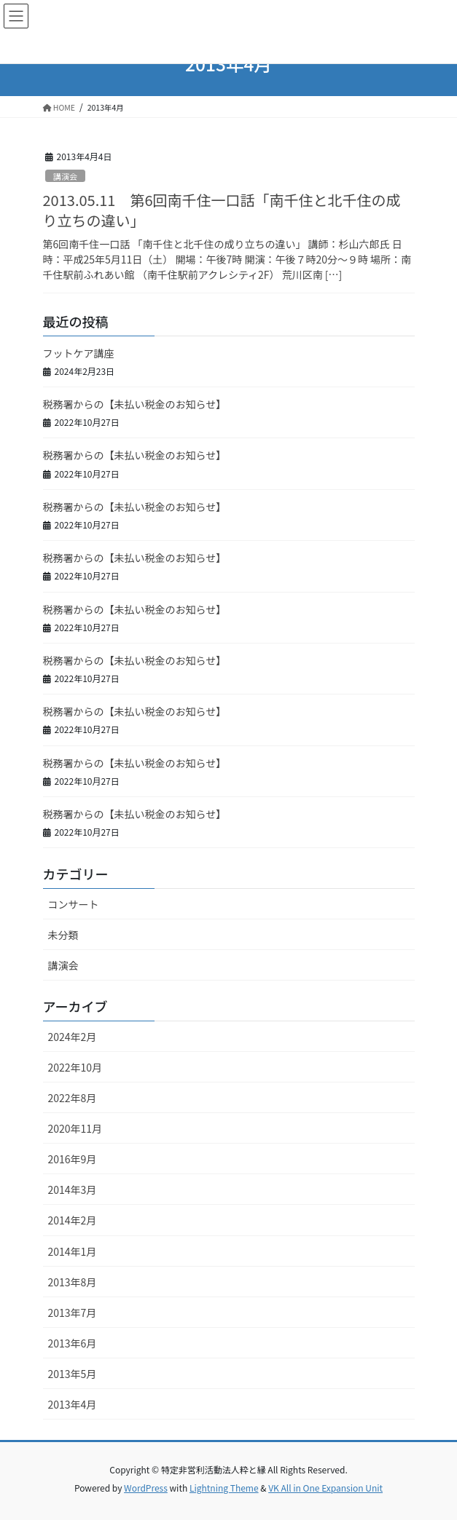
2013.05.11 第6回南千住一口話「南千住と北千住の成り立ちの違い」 (222, 210)
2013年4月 (72, 1404)
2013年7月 (72, 1312)
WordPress (146, 1487)
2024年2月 (72, 1036)
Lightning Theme (224, 1487)
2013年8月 (72, 1282)
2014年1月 (72, 1251)
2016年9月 (72, 1159)
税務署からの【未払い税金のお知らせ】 (135, 404)
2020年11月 (75, 1128)
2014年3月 (72, 1189)
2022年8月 (72, 1097)
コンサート (73, 904)
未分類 (63, 934)
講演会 (65, 176)
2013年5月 (72, 1373)
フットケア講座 (78, 353)
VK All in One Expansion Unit (325, 1487)
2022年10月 (75, 1067)
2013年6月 (72, 1343)
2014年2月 (72, 1220)
